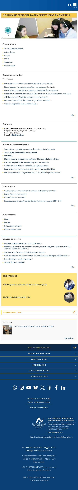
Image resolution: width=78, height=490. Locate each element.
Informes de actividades (13, 49)
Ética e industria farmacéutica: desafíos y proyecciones (25, 87)
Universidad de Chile (37, 477)
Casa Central (46, 450)
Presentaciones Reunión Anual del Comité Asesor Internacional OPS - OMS (32, 201)
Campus (25, 455)
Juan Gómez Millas (42, 458)
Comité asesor (9, 65)
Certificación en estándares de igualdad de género (51, 437)
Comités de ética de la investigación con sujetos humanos (26, 166)
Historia (7, 55)
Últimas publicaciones (12, 229)
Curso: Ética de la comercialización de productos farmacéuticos (28, 83)
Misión (6, 59)
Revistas (7, 222)
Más (72, 115)
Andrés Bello (35, 455)
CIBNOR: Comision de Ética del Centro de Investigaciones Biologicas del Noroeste (36, 255)
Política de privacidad (39, 480)
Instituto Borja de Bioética (14, 262)
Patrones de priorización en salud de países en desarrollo (26, 162)
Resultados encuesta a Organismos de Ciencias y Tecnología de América (32, 172)
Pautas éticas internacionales (15, 194)
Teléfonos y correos (46, 467)
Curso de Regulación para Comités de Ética (20, 104)
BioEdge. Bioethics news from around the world (22, 243)
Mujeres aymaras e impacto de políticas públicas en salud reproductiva (31, 159)
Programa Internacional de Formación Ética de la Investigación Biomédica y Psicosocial (37, 94)
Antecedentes (9, 52)
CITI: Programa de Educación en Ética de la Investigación (26, 97)
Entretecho (8, 156)
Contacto (47, 470)
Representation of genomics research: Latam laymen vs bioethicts (29, 169)
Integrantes (8, 62)
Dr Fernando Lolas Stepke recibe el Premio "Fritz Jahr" (34, 326)
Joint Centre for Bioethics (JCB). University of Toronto (24, 252)
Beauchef (47, 455)
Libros (6, 219)
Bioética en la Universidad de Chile (16, 297)
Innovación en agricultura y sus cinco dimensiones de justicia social (29, 149)
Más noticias (69, 338)
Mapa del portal (34, 470)
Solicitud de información (39, 407)
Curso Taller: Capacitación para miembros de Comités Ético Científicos (31, 90)
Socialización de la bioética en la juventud (20, 152)
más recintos (39, 462)
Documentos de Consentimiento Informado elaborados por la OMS (30, 191)
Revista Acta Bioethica (12, 312)
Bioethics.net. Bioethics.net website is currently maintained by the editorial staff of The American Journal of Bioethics (37, 248)
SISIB (25, 477)
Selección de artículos (12, 226)
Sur (53, 458)
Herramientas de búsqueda (14, 197)
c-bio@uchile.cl (17, 135)
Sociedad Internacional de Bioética (17, 259)
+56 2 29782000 (29, 467)
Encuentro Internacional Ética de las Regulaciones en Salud (27, 100)
